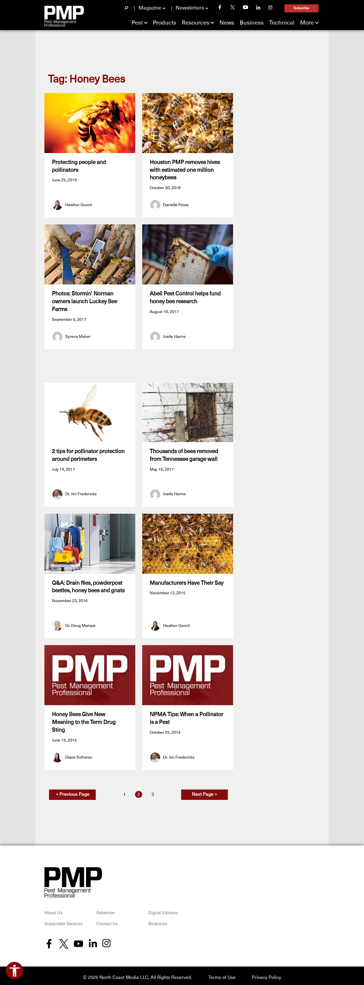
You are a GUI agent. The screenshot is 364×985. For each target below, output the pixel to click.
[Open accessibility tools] (14, 970)
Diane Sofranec (79, 754)
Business (252, 23)
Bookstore (157, 920)
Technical (281, 23)
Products (164, 23)
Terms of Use (222, 974)
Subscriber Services (63, 920)
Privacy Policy (266, 974)
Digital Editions (163, 909)
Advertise (105, 909)
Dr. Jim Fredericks (81, 492)
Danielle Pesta (175, 204)
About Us (53, 909)
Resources (195, 23)
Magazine (149, 8)
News (226, 23)
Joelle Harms (174, 335)
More (307, 23)
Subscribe (301, 8)
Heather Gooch (78, 204)
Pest (137, 23)
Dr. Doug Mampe (80, 623)
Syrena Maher (78, 335)
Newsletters (190, 8)
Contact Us (107, 920)
